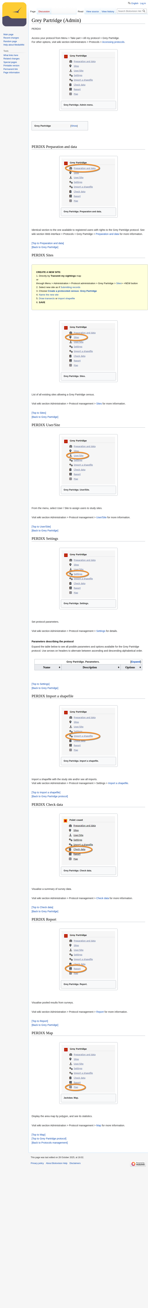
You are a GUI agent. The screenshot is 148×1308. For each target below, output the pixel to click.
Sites (119, 283)
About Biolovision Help (56, 1163)
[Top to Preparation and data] (48, 243)
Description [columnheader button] (90, 667)
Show (74, 125)
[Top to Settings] (40, 684)
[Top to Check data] (42, 907)
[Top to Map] (38, 1134)
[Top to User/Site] (41, 526)
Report (100, 1011)
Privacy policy (37, 1163)
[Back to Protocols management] (50, 1142)
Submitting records (70, 287)
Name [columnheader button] (46, 667)
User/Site (101, 517)
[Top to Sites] (39, 412)
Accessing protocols (113, 42)
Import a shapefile (118, 783)
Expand (135, 661)
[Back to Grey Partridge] (45, 247)
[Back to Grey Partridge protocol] (50, 796)
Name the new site (49, 294)
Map (98, 1125)
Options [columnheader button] (130, 667)
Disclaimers (75, 1163)
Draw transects (47, 298)
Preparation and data (107, 234)
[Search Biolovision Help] (132, 11)
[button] (74, 126)
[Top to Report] (40, 1021)
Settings (100, 631)
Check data (102, 898)
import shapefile (66, 298)
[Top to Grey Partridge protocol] (49, 1138)
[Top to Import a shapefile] (46, 792)
